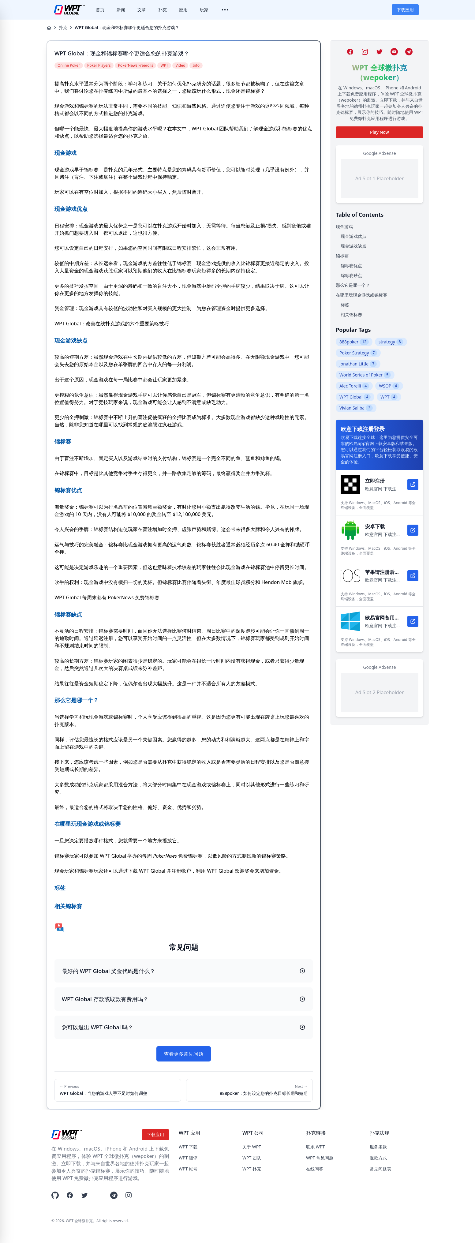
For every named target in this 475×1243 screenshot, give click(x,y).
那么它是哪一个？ (353, 285)
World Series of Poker (365, 375)
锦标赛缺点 (351, 275)
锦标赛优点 (351, 265)
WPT (389, 397)
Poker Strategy (358, 353)
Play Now (379, 132)
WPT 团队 (251, 1158)
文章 (141, 10)
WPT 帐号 (188, 1169)
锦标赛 (342, 256)
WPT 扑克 (251, 1169)
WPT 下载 (188, 1147)
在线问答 (314, 1169)
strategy (391, 342)
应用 (183, 10)
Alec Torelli (354, 386)
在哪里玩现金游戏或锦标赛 (361, 295)
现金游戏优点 (353, 236)
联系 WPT (315, 1147)
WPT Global (355, 397)
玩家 (204, 10)
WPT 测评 (188, 1158)
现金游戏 (344, 226)
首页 (100, 10)
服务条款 (378, 1147)
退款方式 (378, 1158)
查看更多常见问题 (183, 1053)
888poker (354, 342)
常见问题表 (380, 1169)
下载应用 (405, 10)
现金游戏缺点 (353, 246)
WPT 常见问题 (319, 1158)
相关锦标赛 (351, 314)
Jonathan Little (358, 364)
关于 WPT (251, 1147)
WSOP (389, 386)
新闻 (121, 10)
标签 (345, 305)
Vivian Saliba (356, 408)
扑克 (162, 10)
